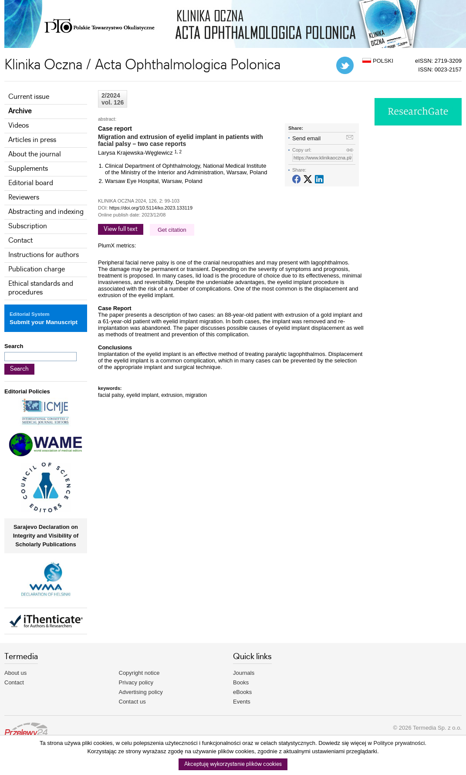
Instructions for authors (43, 255)
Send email (306, 138)
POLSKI (377, 61)
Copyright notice (139, 673)
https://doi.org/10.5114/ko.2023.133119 (150, 207)
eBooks (242, 692)
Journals (243, 673)
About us (15, 673)
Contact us (132, 701)
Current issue (28, 97)
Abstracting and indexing (46, 212)
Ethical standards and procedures (40, 288)
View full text (121, 229)
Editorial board (30, 183)
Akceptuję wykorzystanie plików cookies (233, 764)
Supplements (28, 169)
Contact (20, 240)
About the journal (34, 154)
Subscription (27, 226)
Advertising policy (141, 692)
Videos (18, 125)
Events (241, 701)
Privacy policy (136, 682)
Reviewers (23, 197)
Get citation (172, 230)
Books (241, 682)
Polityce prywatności (399, 743)
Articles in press (32, 140)
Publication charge (36, 269)
